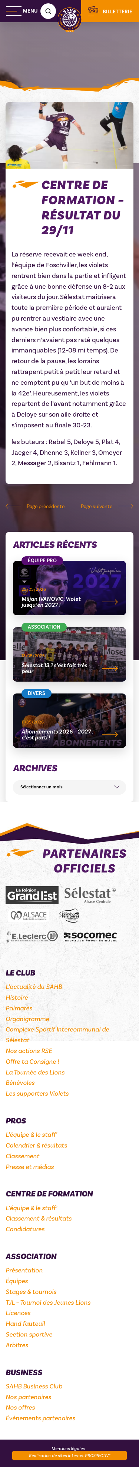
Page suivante (96, 506)
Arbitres (17, 1345)
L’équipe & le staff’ (31, 1134)
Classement (22, 1156)
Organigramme (27, 1019)
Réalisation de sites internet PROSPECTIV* (69, 1455)
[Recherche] (48, 11)
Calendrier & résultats (36, 1145)
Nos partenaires (28, 1397)
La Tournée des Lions (35, 1072)
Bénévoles (20, 1083)
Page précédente (45, 506)
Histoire (17, 997)
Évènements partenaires (40, 1418)
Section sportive (29, 1334)
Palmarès (19, 1008)
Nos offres (20, 1407)
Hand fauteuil (25, 1323)
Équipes (17, 1281)
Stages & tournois (31, 1292)
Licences (18, 1313)
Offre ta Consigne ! (32, 1061)
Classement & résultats (39, 1218)
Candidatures (25, 1229)
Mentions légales (68, 1448)
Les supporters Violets (37, 1093)
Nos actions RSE (29, 1051)
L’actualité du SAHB (34, 987)
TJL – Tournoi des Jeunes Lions (48, 1302)
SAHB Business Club (34, 1386)
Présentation (24, 1270)
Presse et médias (30, 1167)
